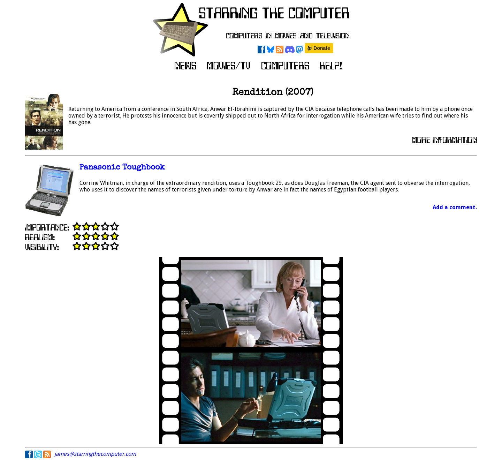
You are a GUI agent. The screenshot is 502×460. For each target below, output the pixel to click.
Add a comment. (455, 207)
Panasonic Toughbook (122, 168)
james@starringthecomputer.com (95, 454)
